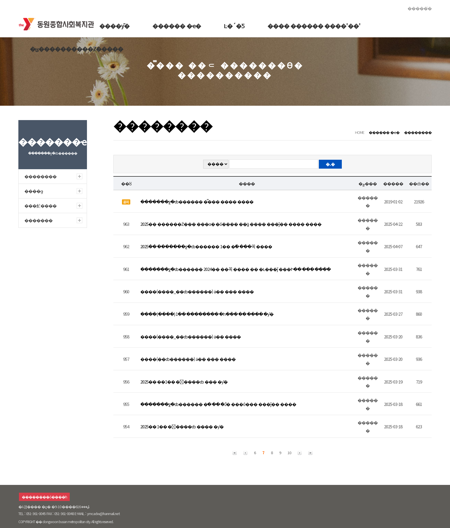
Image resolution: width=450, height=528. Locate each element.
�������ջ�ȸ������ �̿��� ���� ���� (196, 202)
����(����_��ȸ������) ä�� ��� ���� (197, 291)
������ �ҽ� (176, 26)
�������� (418, 132)
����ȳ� (114, 26)
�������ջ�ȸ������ (58, 23)
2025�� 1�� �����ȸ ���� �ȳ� (182, 426)
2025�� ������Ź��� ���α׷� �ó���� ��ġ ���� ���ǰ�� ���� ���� (230, 224)
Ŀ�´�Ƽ (234, 26)
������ (420, 8)
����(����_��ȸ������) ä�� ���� (190, 337)
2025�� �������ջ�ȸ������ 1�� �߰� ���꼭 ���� (206, 246)
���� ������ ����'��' (313, 26)
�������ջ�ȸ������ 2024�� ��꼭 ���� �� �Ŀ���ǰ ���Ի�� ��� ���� (235, 269)
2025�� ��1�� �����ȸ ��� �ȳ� (184, 382)
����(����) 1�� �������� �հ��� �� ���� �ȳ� (207, 314)
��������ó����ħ (44, 497)
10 (289, 452)
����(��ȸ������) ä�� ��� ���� (188, 359)
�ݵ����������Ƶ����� (76, 49)
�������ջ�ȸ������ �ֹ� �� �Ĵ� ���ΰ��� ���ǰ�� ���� (218, 404)
